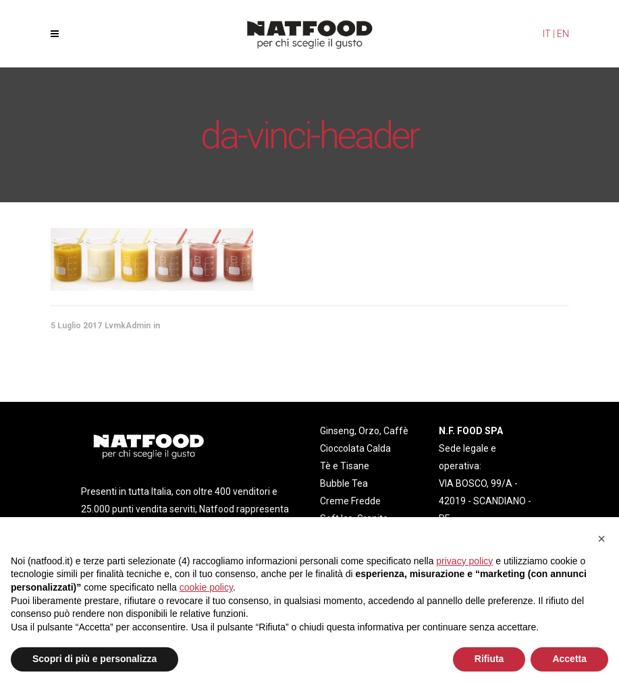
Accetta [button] (569, 658)
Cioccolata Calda (355, 448)
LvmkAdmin (128, 325)
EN (563, 33)
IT (547, 33)
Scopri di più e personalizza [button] (94, 658)
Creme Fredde (350, 501)
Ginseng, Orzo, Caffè (364, 430)
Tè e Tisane (344, 465)
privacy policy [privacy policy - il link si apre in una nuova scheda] (464, 561)
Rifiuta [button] (489, 658)
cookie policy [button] (206, 587)
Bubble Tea (344, 483)
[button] (601, 538)
